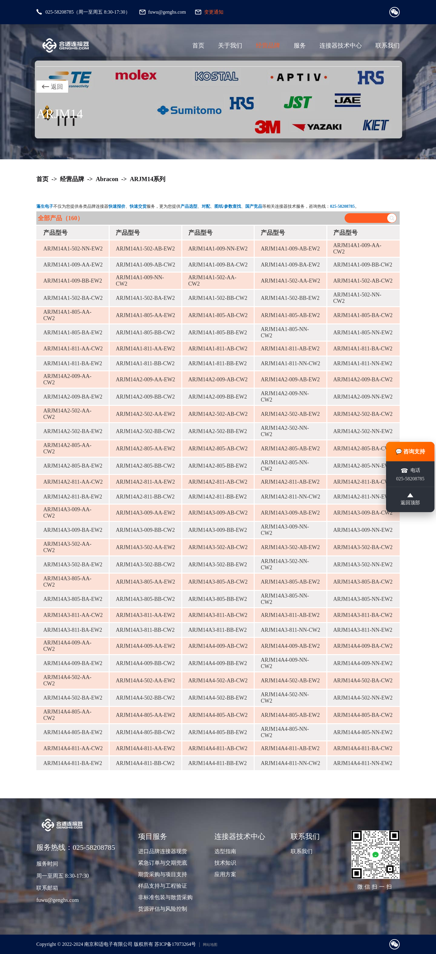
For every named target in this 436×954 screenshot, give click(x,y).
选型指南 (225, 851)
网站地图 (210, 944)
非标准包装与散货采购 (165, 897)
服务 (300, 45)
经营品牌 (268, 45)
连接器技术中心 (340, 45)
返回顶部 (410, 499)
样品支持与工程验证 (162, 886)
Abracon (107, 179)
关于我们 (230, 45)
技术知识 (225, 863)
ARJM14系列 (148, 179)
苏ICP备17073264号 (175, 944)
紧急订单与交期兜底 (162, 863)
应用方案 (225, 874)
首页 (198, 45)
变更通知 (213, 12)
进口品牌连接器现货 (162, 851)
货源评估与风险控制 (162, 909)
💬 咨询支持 (410, 452)
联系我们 (387, 45)
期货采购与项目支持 (162, 874)
